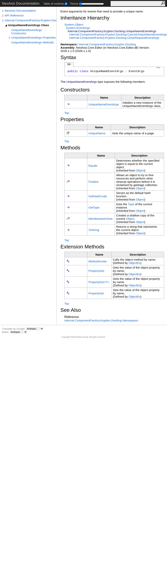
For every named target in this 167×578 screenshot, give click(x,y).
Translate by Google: (14, 328)
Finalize (93, 181)
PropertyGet (96, 270)
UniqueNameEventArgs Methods (32, 42)
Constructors (75, 90)
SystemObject (73, 24)
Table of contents (53, 3)
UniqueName (97, 133)
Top (66, 113)
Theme (74, 3)
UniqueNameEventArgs (103, 104)
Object (140, 170)
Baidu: (6, 332)
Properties (72, 119)
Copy (158, 67)
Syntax (68, 57)
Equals (92, 165)
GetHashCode (97, 196)
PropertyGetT (98, 282)
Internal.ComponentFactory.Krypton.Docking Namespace (101, 320)
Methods (70, 148)
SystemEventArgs (78, 27)
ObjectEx (134, 262)
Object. (130, 218)
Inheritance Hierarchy (84, 18)
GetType (94, 207)
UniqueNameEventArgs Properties (33, 37)
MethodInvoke (97, 261)
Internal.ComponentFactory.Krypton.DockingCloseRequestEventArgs (114, 37)
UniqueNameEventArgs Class (28, 25)
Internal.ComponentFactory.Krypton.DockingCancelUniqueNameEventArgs (118, 34)
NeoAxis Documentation (20, 10)
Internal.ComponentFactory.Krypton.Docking (30, 20)
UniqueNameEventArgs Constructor (26, 31)
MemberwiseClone (100, 218)
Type (131, 204)
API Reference (14, 15)
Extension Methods (82, 247)
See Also (70, 310)
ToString (93, 230)
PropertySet (96, 293)
